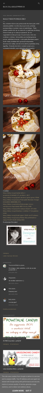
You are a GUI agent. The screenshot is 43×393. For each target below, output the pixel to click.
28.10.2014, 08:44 (13, 283)
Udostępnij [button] (6, 253)
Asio (10, 288)
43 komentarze (14, 372)
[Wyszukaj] (39, 3)
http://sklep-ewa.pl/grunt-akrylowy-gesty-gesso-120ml (21, 197)
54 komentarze (14, 344)
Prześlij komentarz (9, 309)
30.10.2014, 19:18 (13, 305)
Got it (29, 391)
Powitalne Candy (12, 341)
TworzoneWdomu (14, 265)
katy (10, 299)
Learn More (18, 391)
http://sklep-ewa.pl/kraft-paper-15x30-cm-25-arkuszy (20, 215)
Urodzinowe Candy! (13, 369)
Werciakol (15, 256)
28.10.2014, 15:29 (13, 294)
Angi (10, 278)
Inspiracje (9, 256)
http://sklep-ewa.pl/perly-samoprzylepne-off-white (20, 209)
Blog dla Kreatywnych (14, 7)
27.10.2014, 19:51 (13, 272)
